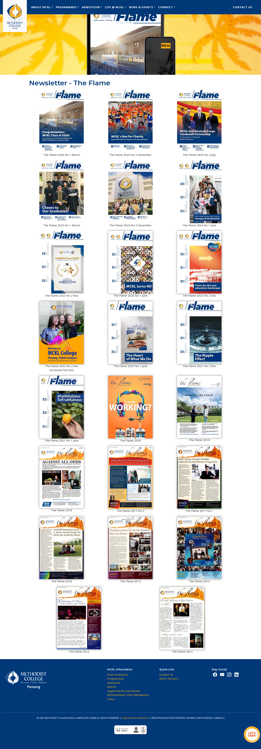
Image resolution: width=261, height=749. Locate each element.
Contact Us (242, 7)
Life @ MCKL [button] (114, 7)
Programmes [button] (66, 7)
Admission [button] (91, 7)
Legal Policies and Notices (135, 717)
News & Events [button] (141, 7)
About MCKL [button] (41, 7)
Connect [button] (165, 7)
